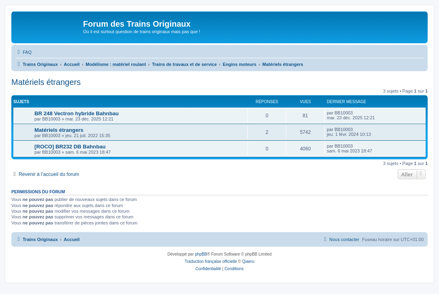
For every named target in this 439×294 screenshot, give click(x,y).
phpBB (201, 254)
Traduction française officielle (211, 261)
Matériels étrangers (46, 82)
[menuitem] (23, 52)
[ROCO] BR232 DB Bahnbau (70, 147)
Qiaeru (248, 261)
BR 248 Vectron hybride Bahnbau (76, 113)
